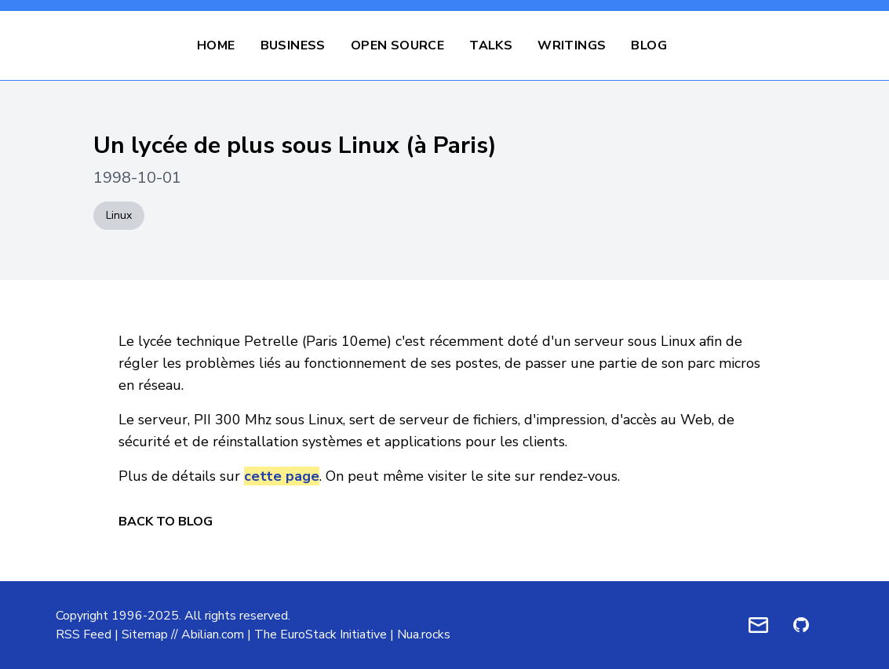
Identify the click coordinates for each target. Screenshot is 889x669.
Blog (649, 45)
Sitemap (145, 634)
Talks (490, 45)
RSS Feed (83, 634)
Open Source (397, 45)
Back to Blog (165, 521)
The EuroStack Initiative (320, 634)
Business (293, 45)
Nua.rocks (423, 634)
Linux (119, 215)
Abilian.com (212, 634)
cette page (281, 476)
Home (216, 45)
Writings (571, 45)
